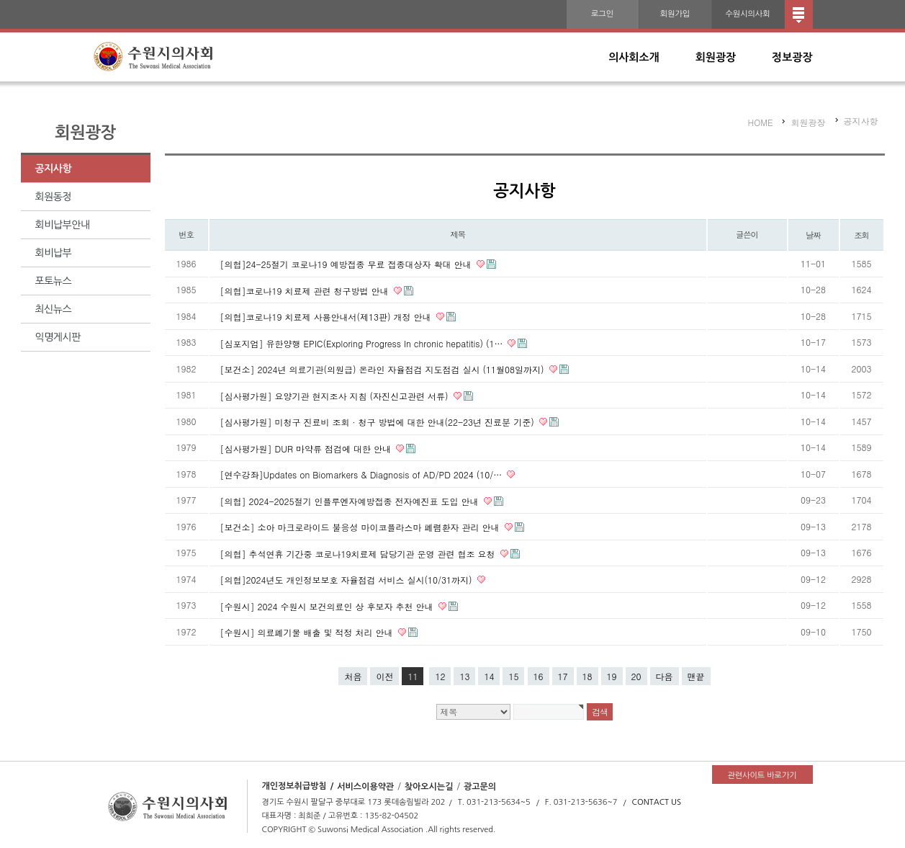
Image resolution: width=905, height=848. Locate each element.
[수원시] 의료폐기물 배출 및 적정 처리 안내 (308, 632)
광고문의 (480, 786)
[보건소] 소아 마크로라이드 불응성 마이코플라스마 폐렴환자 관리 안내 (361, 527)
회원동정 (53, 197)
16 (538, 676)
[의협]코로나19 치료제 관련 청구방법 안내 (306, 290)
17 (563, 676)
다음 (664, 676)
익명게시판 (58, 337)
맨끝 (696, 676)
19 (612, 676)
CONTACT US (657, 802)
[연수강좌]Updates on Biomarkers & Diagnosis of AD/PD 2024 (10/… (362, 474)
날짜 (813, 235)
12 (440, 676)
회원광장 (715, 57)
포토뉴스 (53, 281)
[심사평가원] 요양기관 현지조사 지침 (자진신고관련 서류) (335, 395)
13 (464, 676)
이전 (384, 676)
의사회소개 (633, 57)
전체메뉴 (799, 14)
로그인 (602, 14)
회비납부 (53, 253)
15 (513, 676)
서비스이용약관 (365, 786)
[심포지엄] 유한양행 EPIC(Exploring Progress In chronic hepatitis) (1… (363, 342)
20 (636, 676)
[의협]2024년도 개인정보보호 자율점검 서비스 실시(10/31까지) (347, 579)
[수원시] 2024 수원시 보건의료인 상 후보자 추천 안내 (328, 605)
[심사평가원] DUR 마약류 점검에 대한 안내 (307, 448)
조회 (861, 235)
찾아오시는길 (429, 786)
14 (489, 676)
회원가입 (675, 14)
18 (587, 676)
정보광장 (792, 57)
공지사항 (53, 169)
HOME (760, 122)
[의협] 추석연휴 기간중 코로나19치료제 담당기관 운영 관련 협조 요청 (359, 553)
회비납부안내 (62, 225)
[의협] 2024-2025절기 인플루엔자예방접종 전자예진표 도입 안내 (351, 500)
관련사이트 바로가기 (761, 776)
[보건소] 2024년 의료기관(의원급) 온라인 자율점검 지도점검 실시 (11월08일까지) (383, 369)
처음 (352, 676)
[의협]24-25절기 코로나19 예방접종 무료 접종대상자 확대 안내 (347, 264)
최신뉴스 (53, 309)
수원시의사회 (747, 14)
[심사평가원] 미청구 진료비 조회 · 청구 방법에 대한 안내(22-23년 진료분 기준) (378, 422)
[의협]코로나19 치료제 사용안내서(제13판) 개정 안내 (327, 317)
